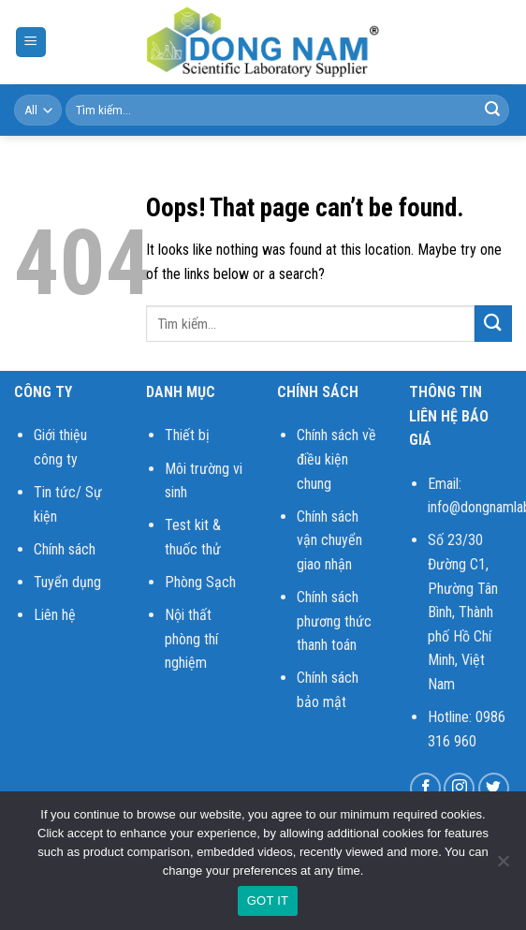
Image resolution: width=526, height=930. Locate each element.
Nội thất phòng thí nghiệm (191, 639)
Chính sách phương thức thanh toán (334, 621)
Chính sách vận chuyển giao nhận (329, 540)
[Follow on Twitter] (493, 788)
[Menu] (31, 42)
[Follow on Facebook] (425, 788)
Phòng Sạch (200, 582)
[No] (502, 866)
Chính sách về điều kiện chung (336, 459)
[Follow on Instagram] (459, 788)
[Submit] (492, 110)
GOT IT (268, 900)
